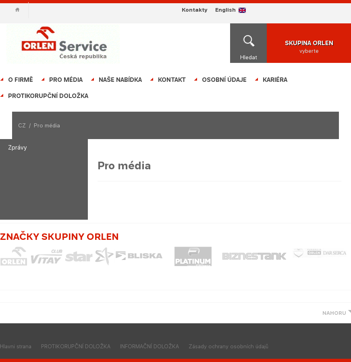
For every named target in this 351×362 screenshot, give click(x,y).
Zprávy (17, 147)
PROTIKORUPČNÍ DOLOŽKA (48, 95)
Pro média (66, 79)
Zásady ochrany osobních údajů (228, 346)
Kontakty (194, 9)
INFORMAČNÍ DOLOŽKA (149, 346)
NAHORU (334, 313)
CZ (22, 125)
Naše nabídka (120, 79)
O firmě (20, 79)
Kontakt (172, 79)
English (225, 9)
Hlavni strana (15, 346)
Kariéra (275, 79)
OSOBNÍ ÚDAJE (224, 79)
